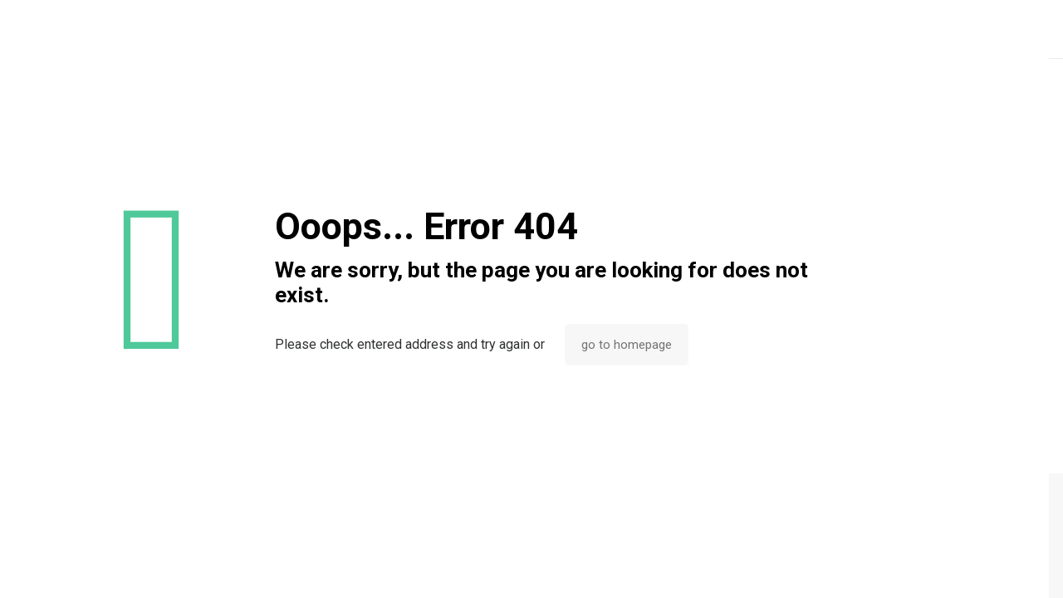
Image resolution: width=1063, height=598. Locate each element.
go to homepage (626, 344)
